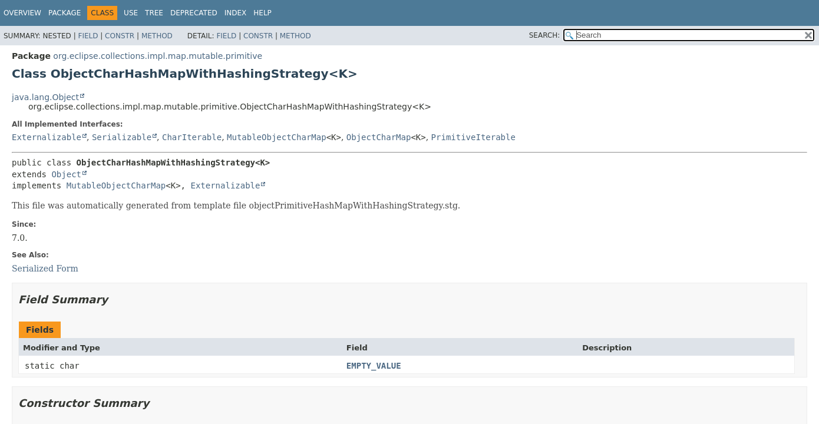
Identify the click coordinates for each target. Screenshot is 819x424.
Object (66, 174)
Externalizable (46, 137)
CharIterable (192, 137)
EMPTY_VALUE (373, 365)
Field (88, 36)
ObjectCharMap (378, 137)
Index (235, 13)
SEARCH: (544, 35)
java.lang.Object (45, 97)
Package (64, 13)
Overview (22, 13)
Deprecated (193, 13)
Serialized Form (45, 268)
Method (157, 36)
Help (262, 13)
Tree (154, 13)
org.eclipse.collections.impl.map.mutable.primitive (157, 56)
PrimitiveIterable (473, 137)
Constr (119, 36)
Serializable (121, 137)
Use (131, 13)
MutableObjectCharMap (276, 137)
